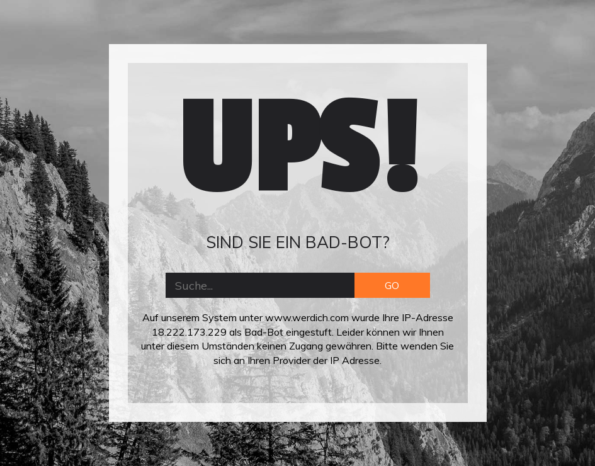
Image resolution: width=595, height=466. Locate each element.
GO (392, 285)
